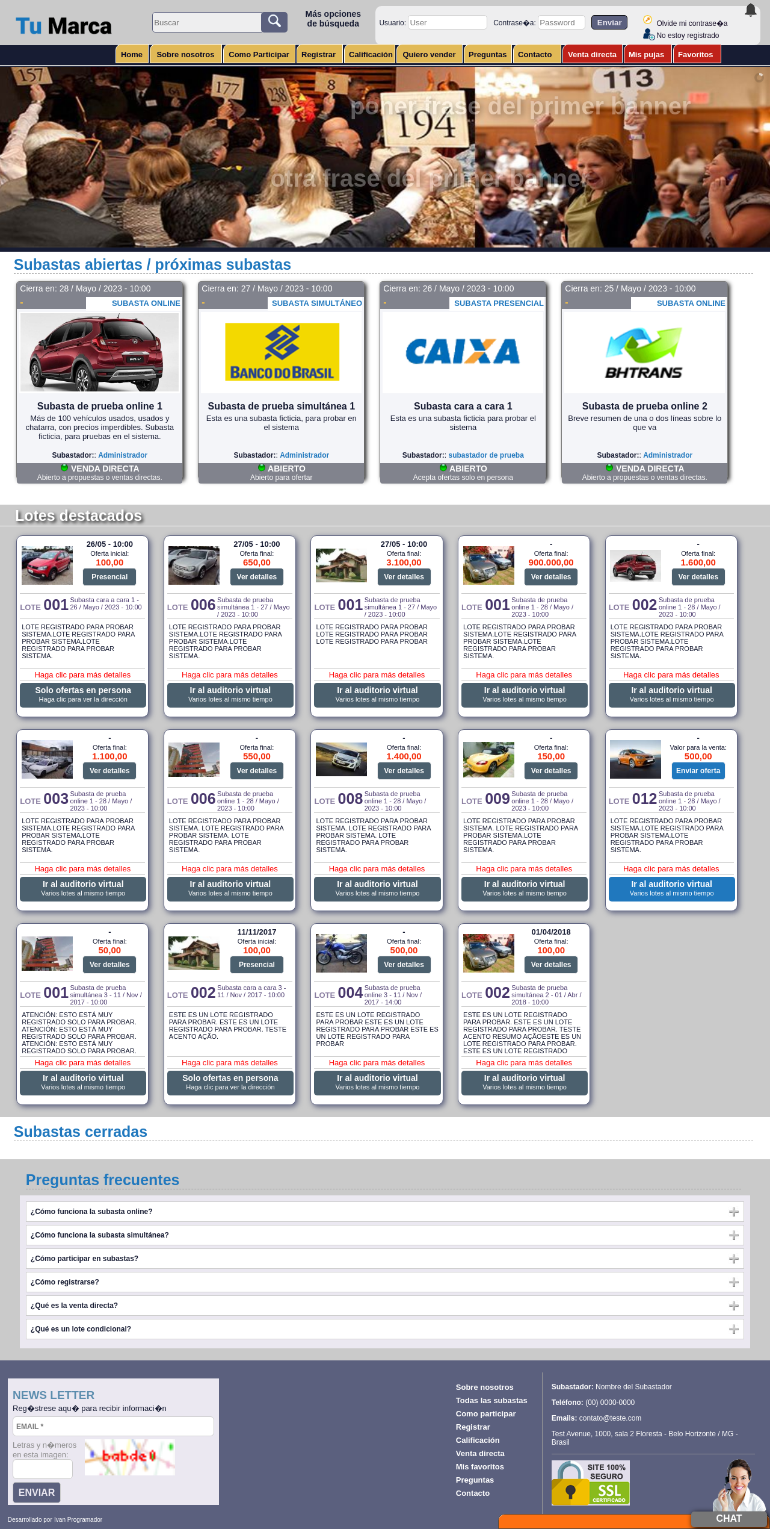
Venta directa (592, 54)
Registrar (318, 54)
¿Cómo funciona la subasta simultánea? (100, 1235)
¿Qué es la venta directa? (74, 1305)
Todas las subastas (492, 1400)
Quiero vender (428, 54)
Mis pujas (646, 54)
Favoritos (695, 54)
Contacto (535, 54)
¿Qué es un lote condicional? (81, 1329)
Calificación (371, 54)
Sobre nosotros (185, 54)
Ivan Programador (78, 1519)
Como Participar (259, 54)
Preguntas (488, 54)
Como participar (486, 1413)
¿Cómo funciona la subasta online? (92, 1211)
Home (132, 54)
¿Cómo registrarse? (65, 1282)
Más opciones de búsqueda (333, 18)
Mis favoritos (480, 1466)
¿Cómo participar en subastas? (84, 1258)
